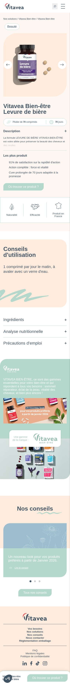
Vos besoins (35, 628)
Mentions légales (35, 653)
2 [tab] (35, 581)
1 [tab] (30, 581)
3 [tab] (39, 581)
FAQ (34, 650)
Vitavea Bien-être (27, 19)
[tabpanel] (35, 550)
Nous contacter (35, 637)
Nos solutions (10, 19)
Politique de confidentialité (35, 656)
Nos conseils (35, 634)
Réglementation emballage (35, 640)
